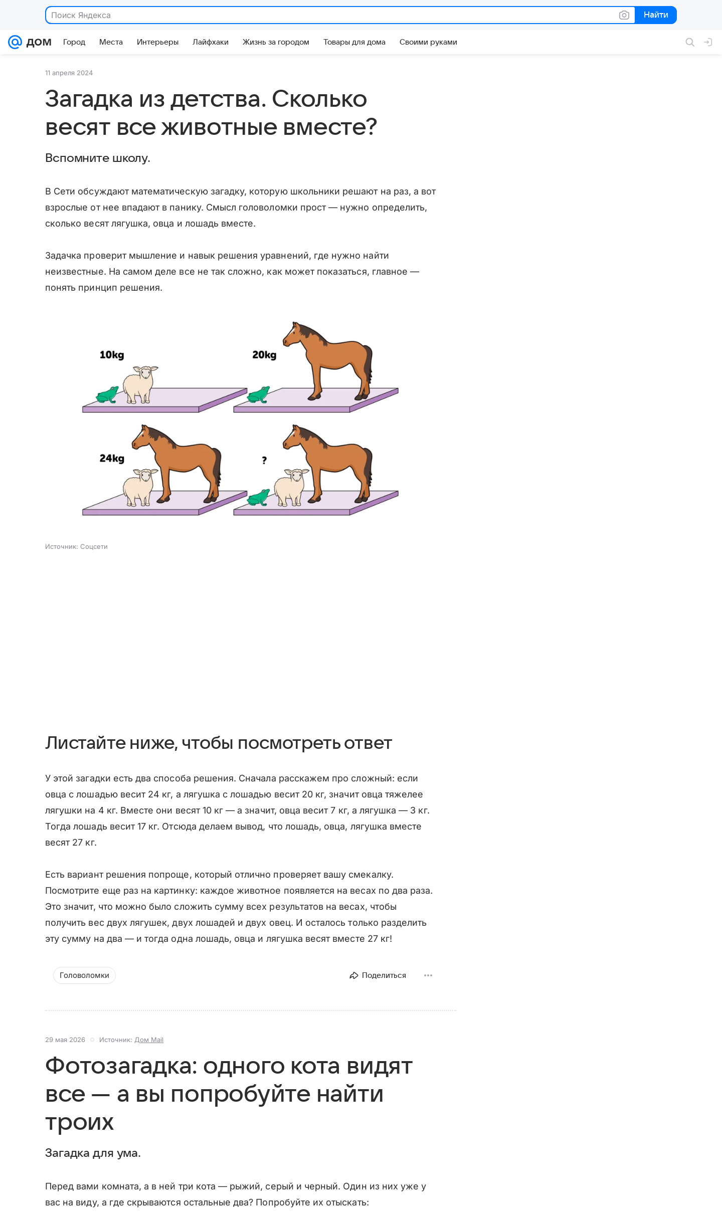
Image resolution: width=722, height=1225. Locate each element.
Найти (655, 15)
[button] (240, 423)
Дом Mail (148, 1040)
